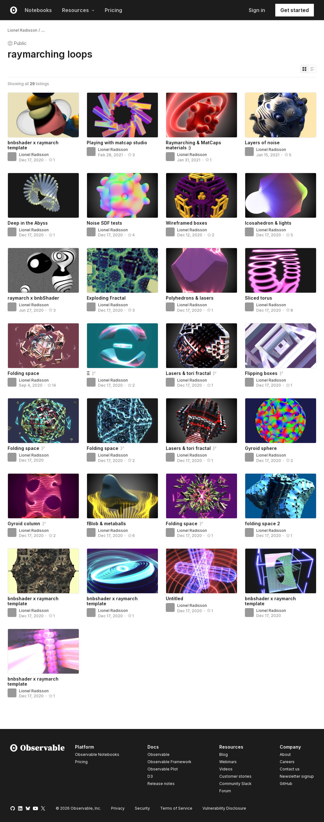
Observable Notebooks (97, 754)
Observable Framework (169, 761)
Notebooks (38, 10)
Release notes (161, 783)
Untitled (174, 598)
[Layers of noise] (280, 115)
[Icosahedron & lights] (280, 195)
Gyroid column (24, 523)
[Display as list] (312, 69)
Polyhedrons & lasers (190, 298)
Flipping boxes (261, 373)
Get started (294, 10)
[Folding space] (43, 345)
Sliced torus (258, 298)
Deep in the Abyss (28, 223)
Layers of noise (262, 142)
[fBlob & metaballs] (122, 496)
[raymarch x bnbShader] (43, 270)
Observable (158, 754)
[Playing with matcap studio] (122, 115)
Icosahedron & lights (268, 223)
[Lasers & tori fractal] (201, 345)
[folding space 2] (280, 496)
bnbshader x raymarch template (33, 145)
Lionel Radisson (22, 30)
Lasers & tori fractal (188, 373)
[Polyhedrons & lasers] (201, 270)
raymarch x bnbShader (33, 298)
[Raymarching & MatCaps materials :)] (201, 115)
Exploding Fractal (106, 298)
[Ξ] (122, 345)
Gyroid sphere (261, 448)
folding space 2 (262, 523)
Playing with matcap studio (117, 142)
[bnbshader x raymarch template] (43, 115)
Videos (226, 769)
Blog (223, 754)
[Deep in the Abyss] (43, 195)
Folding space (23, 373)
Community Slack (235, 783)
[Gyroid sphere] (280, 420)
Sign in (257, 10)
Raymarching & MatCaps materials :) (193, 145)
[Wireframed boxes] (201, 195)
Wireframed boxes (186, 223)
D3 (150, 776)
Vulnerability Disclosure (224, 808)
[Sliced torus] (280, 270)
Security (142, 808)
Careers (287, 761)
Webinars (228, 761)
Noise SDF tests (104, 223)
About (285, 754)
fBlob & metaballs (106, 523)
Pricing (113, 10)
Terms (176, 808)
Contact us (290, 769)
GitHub (286, 783)
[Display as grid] (304, 69)
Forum (225, 790)
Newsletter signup (297, 776)
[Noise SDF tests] (122, 195)
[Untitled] (201, 571)
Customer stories (235, 776)
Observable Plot (162, 769)
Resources (78, 10)
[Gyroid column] (43, 496)
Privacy (118, 808)
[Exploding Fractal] (122, 270)
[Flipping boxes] (280, 345)
